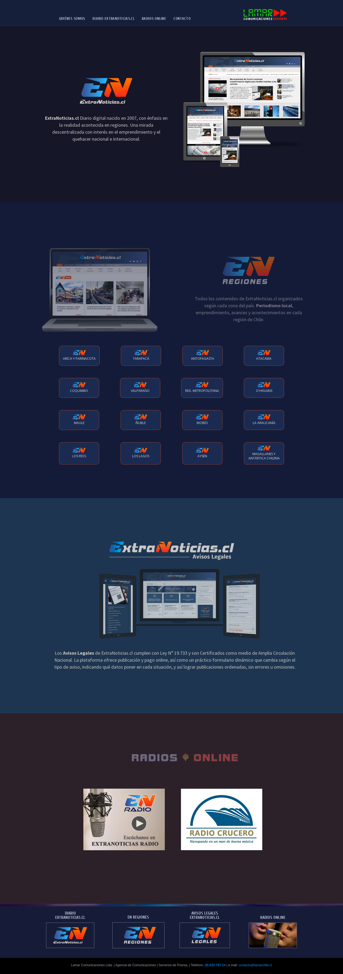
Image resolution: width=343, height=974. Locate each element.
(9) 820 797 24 (215, 965)
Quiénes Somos (72, 18)
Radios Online (154, 18)
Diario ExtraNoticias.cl (113, 18)
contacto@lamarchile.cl (255, 965)
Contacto (181, 18)
